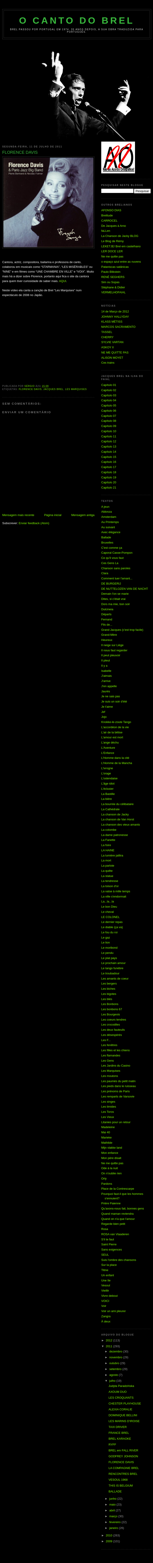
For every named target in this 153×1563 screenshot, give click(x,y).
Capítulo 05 (108, 405)
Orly (104, 1178)
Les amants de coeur (114, 978)
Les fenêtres (109, 1045)
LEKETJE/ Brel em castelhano (121, 246)
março (113, 1516)
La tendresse (109, 881)
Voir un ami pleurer (113, 1311)
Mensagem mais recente (18, 515)
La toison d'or (110, 886)
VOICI (105, 1301)
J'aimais (106, 675)
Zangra (105, 1316)
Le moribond (109, 947)
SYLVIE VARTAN (112, 342)
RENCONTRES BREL (122, 1474)
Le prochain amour (113, 963)
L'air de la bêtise (111, 732)
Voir (103, 1306)
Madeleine (108, 1127)
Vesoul (105, 1285)
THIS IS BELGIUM (120, 1485)
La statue (107, 876)
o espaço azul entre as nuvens (121, 261)
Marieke (106, 1137)
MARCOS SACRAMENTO (118, 326)
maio (113, 1504)
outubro (114, 1363)
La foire (106, 845)
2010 (109, 1535)
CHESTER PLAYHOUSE (124, 1403)
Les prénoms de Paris (115, 1091)
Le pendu (107, 953)
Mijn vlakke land (111, 1147)
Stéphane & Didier (113, 287)
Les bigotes (108, 994)
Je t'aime (107, 706)
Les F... (106, 1040)
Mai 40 (105, 1132)
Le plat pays (109, 958)
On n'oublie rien (111, 1173)
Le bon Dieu (109, 906)
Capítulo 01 (108, 385)
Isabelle (106, 670)
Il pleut (105, 660)
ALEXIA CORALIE (120, 1409)
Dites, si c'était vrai (113, 599)
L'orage (106, 773)
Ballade (106, 537)
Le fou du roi (109, 932)
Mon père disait (111, 1158)
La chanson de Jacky (115, 814)
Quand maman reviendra (117, 1213)
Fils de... (106, 624)
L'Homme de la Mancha (116, 763)
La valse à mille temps (115, 891)
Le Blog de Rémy (112, 241)
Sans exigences (111, 1249)
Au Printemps (110, 522)
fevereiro (115, 1522)
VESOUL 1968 (118, 1479)
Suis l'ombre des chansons (118, 1260)
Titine (104, 1270)
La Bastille (108, 794)
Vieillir (105, 1290)
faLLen (105, 230)
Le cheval (107, 911)
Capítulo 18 (108, 472)
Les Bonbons (109, 1004)
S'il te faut (107, 1239)
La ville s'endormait (113, 896)
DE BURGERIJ (111, 583)
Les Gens (107, 1060)
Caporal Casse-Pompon (117, 552)
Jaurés (105, 691)
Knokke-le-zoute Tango (116, 722)
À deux (105, 1321)
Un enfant (107, 1275)
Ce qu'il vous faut (112, 558)
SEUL (105, 1254)
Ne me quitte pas (112, 256)
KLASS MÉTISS (111, 321)
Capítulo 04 (108, 400)
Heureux (106, 640)
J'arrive (106, 681)
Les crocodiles (110, 1024)
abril (112, 1510)
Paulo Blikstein (110, 271)
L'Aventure (108, 747)
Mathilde (106, 1142)
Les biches (108, 988)
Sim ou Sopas (110, 282)
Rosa (104, 1229)
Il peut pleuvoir (110, 655)
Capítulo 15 (108, 457)
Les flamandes (110, 1055)
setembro (115, 1369)
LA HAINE (108, 850)
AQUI (62, 281)
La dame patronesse (114, 835)
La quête (107, 870)
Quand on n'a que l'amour (118, 1219)
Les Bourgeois (110, 1014)
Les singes (108, 1101)
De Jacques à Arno (113, 225)
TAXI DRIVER (117, 1427)
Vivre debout (109, 1295)
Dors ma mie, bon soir (115, 604)
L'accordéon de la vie (115, 727)
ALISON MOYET (112, 357)
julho (112, 1380)
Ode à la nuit (109, 1168)
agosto (114, 1375)
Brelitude (107, 215)
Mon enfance (109, 1152)
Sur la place (109, 1265)
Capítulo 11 (108, 436)
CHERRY (107, 337)
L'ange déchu (110, 742)
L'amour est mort (112, 737)
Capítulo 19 (108, 477)
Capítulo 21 (108, 487)
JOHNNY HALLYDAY (115, 316)
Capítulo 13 (108, 446)
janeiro (114, 1528)
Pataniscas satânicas (115, 267)
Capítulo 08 (108, 420)
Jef (103, 712)
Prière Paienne (111, 1203)
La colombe (108, 829)
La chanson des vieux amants (120, 824)
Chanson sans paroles (115, 568)
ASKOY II (107, 347)
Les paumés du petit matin (118, 1081)
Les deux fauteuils (113, 1029)
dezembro (116, 1351)
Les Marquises (76, 389)
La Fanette (108, 840)
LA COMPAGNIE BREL (123, 1468)
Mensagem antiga (82, 515)
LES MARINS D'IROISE (124, 1421)
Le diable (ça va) (112, 927)
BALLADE (115, 1491)
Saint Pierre (109, 1244)
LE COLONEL (110, 917)
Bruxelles (107, 542)
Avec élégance (110, 532)
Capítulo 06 (108, 410)
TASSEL (106, 332)
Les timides (108, 1106)
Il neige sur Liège (112, 645)
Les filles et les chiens (115, 1050)
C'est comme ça (111, 547)
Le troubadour (110, 973)
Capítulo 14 (108, 451)
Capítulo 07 (108, 416)
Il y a (104, 665)
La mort (106, 860)
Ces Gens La (109, 563)
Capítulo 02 (108, 390)
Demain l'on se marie (115, 593)
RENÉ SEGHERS (112, 277)
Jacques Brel (53, 389)
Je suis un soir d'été (114, 701)
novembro (116, 1357)
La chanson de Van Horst (117, 819)
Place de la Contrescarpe (117, 1188)
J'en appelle (109, 686)
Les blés (106, 999)
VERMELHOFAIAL (113, 292)
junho (113, 1498)
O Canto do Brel (77, 20)
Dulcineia (107, 609)
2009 (109, 1541)
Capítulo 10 (108, 431)
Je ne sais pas (110, 696)
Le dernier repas (112, 922)
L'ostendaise (109, 778)
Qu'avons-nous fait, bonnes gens (122, 1208)
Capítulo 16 (108, 462)
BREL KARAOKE (119, 1438)
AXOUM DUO (117, 1391)
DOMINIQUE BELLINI (122, 1415)
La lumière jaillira (112, 855)
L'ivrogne (107, 768)
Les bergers (109, 983)
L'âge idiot (108, 783)
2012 (109, 1340)
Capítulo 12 (108, 441)
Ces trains (108, 362)
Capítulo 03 (108, 395)
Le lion (105, 942)
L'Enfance (107, 753)
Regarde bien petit (113, 1224)
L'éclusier (107, 788)
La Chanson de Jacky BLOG (119, 236)
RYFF (112, 1444)
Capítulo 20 (108, 482)
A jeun (105, 506)
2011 (109, 1346)
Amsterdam (108, 517)
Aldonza (106, 511)
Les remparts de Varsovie (117, 1096)
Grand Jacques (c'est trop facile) (122, 629)
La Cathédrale (110, 809)
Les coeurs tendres (113, 1019)
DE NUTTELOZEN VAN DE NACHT (124, 588)
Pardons (106, 1183)
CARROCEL (109, 220)
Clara (104, 573)
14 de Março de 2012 (115, 311)
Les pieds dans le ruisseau (118, 1086)
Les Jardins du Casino (115, 1065)
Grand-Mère (109, 634)
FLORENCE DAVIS (30, 389)
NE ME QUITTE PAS (114, 352)
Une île (105, 1280)
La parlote (107, 865)
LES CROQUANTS (120, 1397)
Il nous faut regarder (114, 650)
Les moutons (109, 1076)
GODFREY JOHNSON (123, 1456)
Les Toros (107, 1111)
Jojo (104, 716)
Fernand (106, 619)
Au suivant (108, 527)
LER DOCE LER (112, 251)
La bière (106, 799)
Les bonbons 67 (111, 1009)
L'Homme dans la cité (115, 758)
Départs (106, 614)
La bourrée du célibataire (117, 804)
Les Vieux (107, 1117)
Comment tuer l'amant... (116, 578)
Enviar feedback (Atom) (34, 523)
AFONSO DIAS (111, 210)
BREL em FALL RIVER (123, 1450)
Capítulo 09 (108, 426)
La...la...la (107, 901)
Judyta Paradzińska (121, 1386)
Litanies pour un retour (115, 1122)
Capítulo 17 (108, 467)
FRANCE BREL (118, 1432)
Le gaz (105, 937)
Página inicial (52, 515)
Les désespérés (111, 1035)
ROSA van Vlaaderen (115, 1234)
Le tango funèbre (112, 968)
